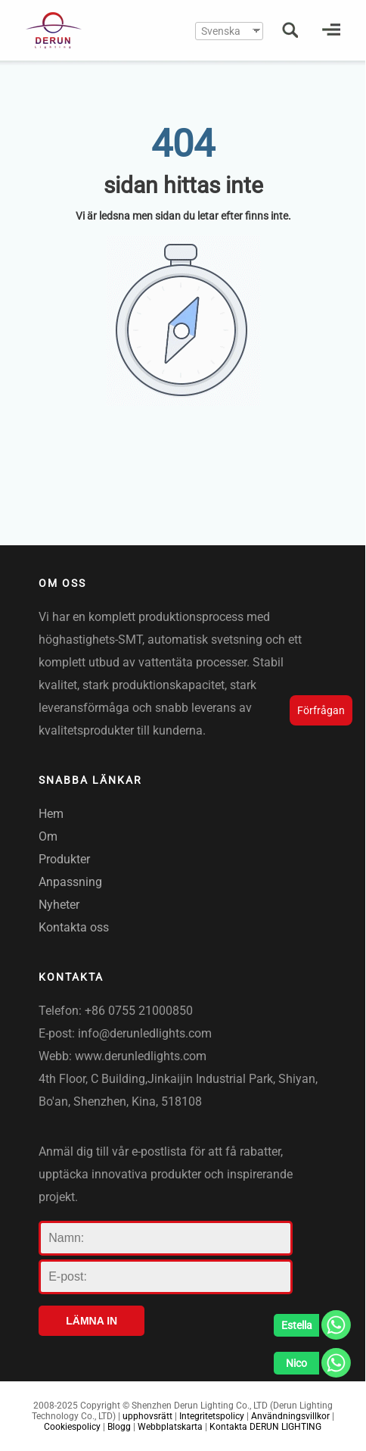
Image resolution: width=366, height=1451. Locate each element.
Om (48, 836)
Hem (51, 814)
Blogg (119, 1426)
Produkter (64, 859)
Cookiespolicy (72, 1426)
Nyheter (59, 904)
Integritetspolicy (211, 1416)
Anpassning (70, 882)
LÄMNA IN (91, 1321)
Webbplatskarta (170, 1426)
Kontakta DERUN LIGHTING (265, 1426)
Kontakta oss (74, 927)
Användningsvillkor (290, 1416)
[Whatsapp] (312, 1329)
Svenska (220, 31)
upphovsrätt (147, 1416)
